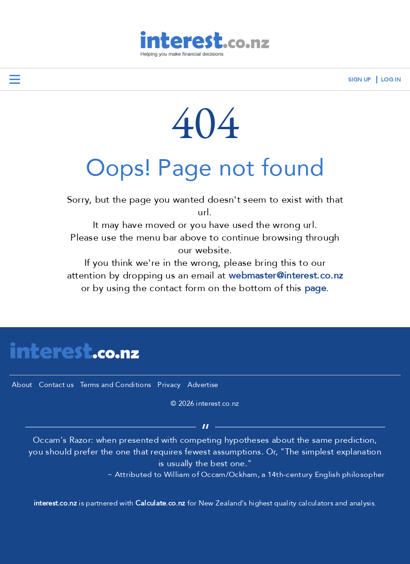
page (315, 288)
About (22, 384)
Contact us (56, 384)
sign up (359, 79)
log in (391, 79)
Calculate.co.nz (160, 503)
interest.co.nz (55, 503)
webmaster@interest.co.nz (286, 275)
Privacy (168, 384)
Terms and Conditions (115, 384)
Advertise (202, 384)
